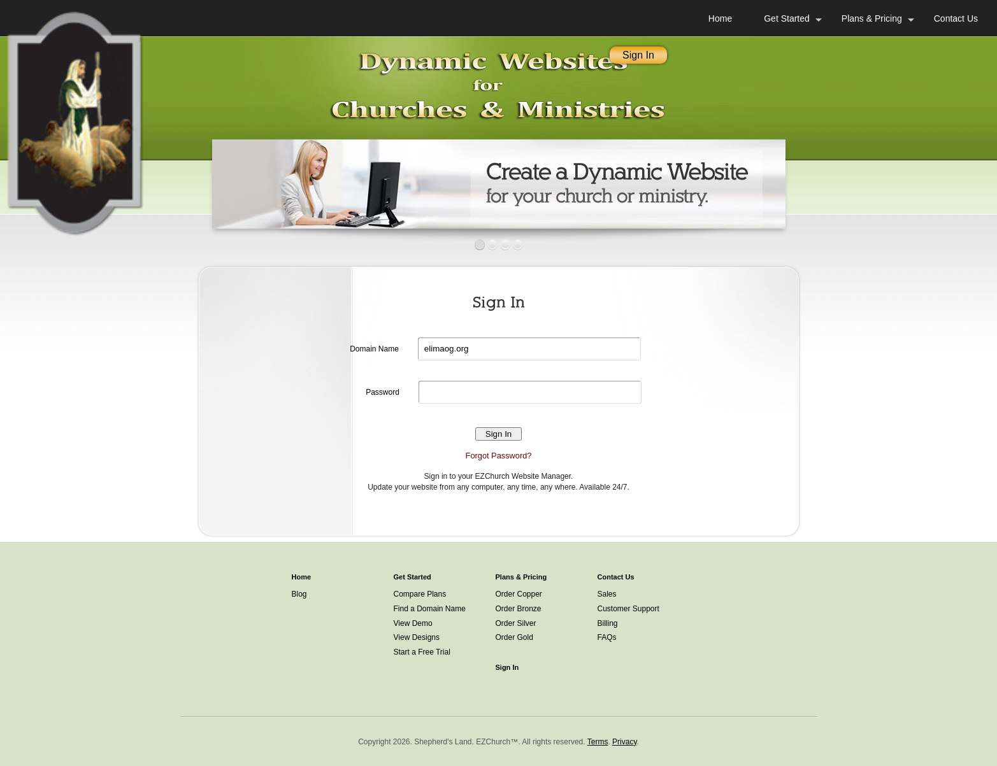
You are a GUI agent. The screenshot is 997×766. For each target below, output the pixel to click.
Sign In (638, 55)
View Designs (417, 637)
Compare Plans (420, 594)
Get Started (787, 18)
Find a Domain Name (430, 608)
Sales (607, 594)
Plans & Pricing (872, 18)
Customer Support (628, 608)
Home (720, 18)
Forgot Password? (499, 455)
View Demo (413, 623)
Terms (597, 741)
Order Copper (519, 594)
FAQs (607, 637)
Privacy (624, 741)
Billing (608, 623)
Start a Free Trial (422, 652)
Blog (299, 594)
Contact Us (956, 18)
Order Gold (514, 637)
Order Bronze (519, 608)
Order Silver (516, 623)
